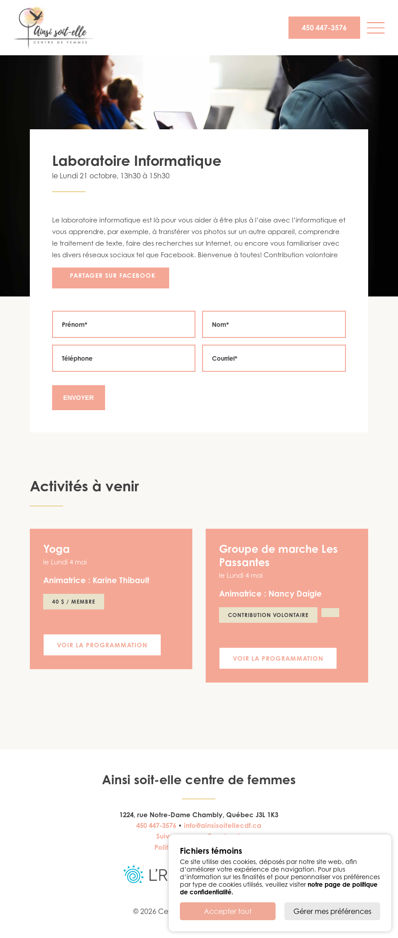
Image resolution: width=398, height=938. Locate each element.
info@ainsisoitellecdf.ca (222, 825)
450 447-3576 (324, 27)
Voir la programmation (102, 645)
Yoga (56, 548)
